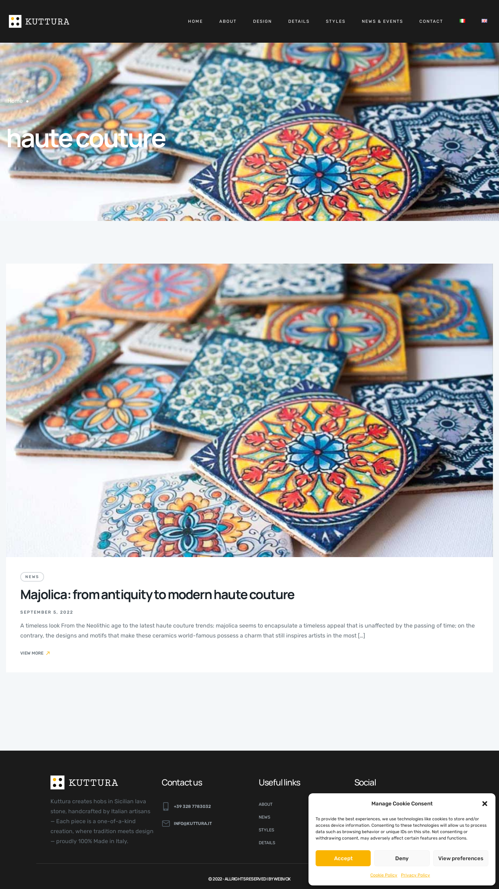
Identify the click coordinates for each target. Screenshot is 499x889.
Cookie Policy (383, 875)
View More (35, 653)
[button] (484, 803)
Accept (343, 858)
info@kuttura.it (193, 823)
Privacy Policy (415, 875)
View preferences (460, 858)
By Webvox (279, 879)
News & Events (382, 21)
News (32, 577)
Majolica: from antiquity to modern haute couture (157, 594)
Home (195, 21)
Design (262, 21)
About (228, 21)
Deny (402, 858)
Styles (335, 21)
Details (299, 21)
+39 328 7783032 (192, 806)
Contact (431, 21)
